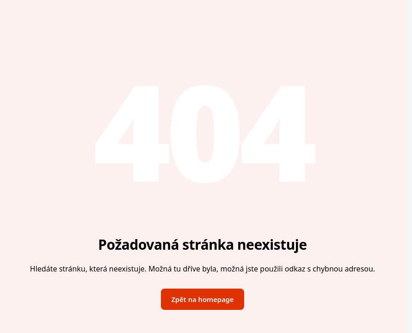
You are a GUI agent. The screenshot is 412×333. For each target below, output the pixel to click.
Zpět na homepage (203, 299)
